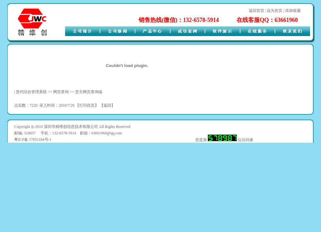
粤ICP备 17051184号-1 (32, 139)
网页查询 (61, 92)
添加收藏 (293, 10)
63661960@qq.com (107, 133)
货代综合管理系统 (31, 92)
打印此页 (87, 105)
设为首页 (274, 10)
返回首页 (256, 10)
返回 (107, 105)
